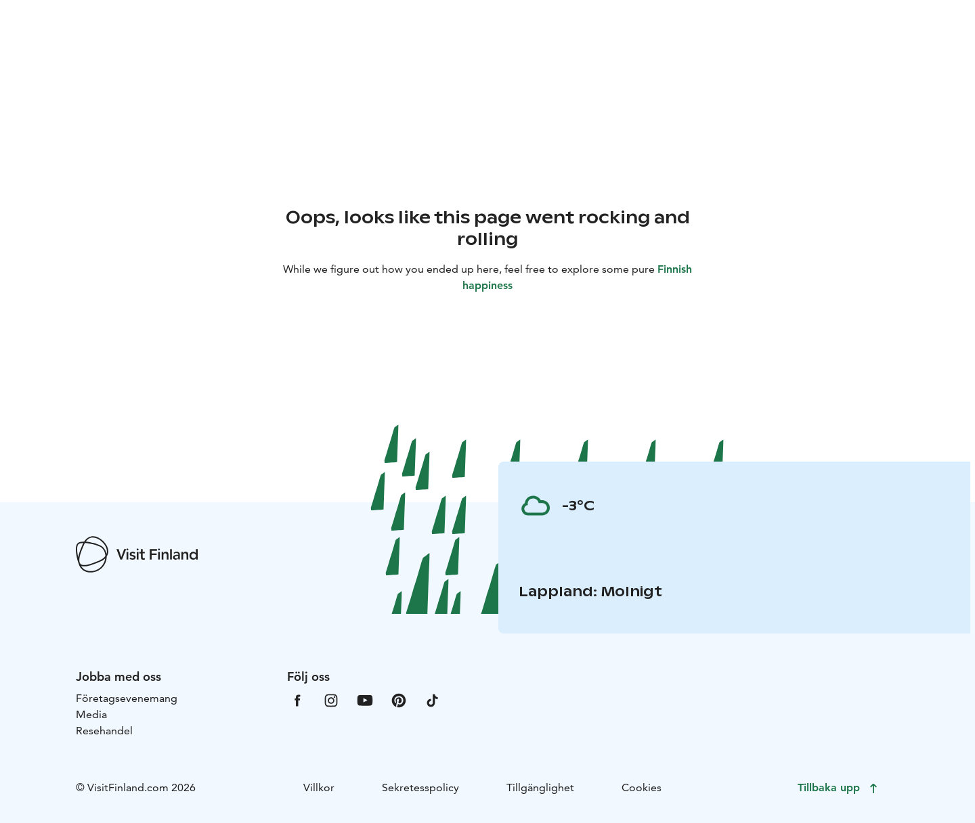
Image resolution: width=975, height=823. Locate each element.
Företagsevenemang (126, 698)
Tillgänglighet (540, 787)
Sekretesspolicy (420, 787)
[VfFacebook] (297, 699)
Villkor (318, 787)
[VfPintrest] (399, 699)
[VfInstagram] (331, 699)
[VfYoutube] (365, 699)
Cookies (642, 787)
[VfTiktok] (432, 699)
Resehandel (104, 730)
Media (91, 714)
